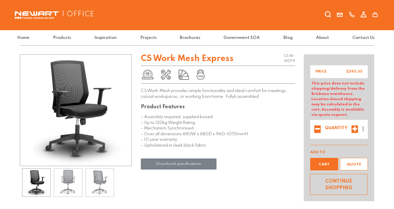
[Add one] (354, 129)
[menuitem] (27, 38)
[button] (324, 164)
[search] (327, 15)
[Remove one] (317, 129)
